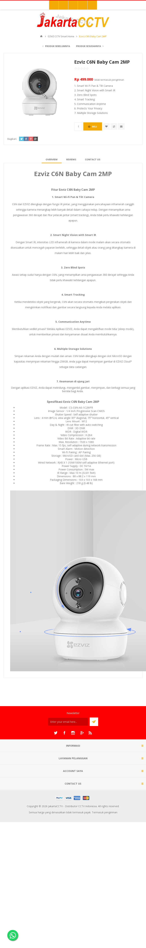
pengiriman (118, 79)
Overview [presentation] (52, 159)
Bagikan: (12, 138)
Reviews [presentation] (71, 159)
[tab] (52, 159)
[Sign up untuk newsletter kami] (68, 722)
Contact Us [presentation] (92, 159)
